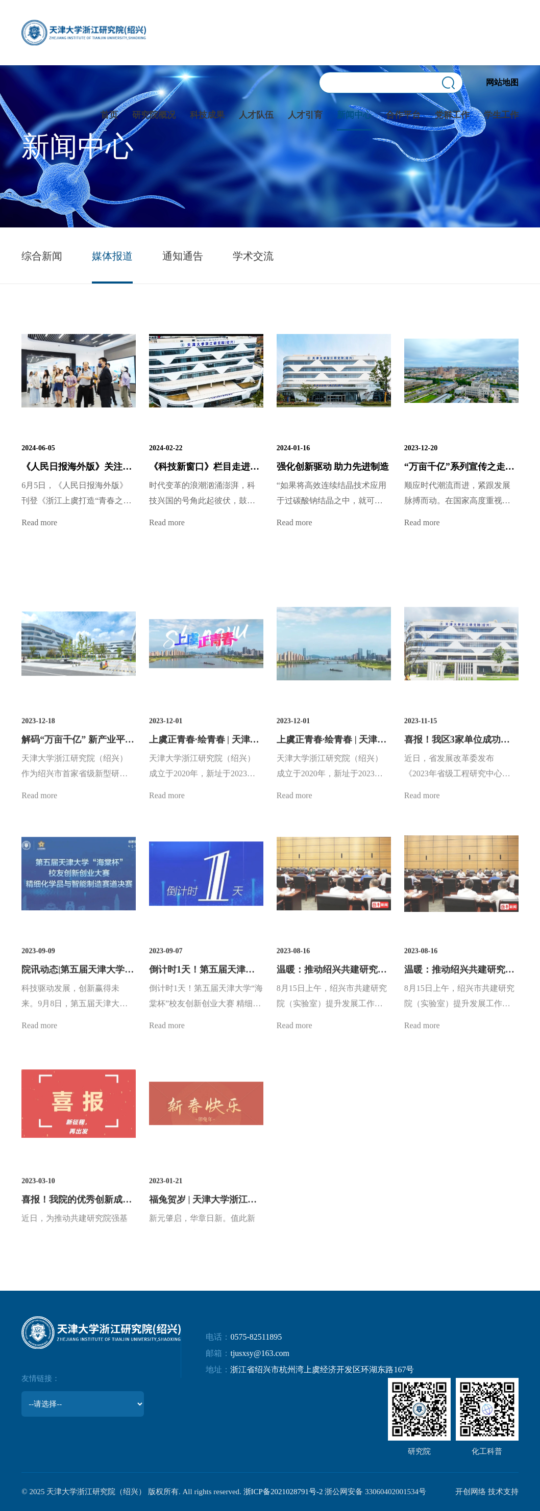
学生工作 (501, 115)
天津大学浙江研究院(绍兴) (83, 32)
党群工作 (452, 115)
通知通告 (182, 256)
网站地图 (502, 82)
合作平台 (403, 115)
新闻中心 (354, 115)
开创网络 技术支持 (487, 1492)
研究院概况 (154, 115)
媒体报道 (112, 256)
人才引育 (305, 115)
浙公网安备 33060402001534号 (375, 1492)
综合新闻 (41, 256)
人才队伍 (256, 115)
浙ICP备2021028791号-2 (283, 1492)
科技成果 (207, 115)
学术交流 (253, 256)
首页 (109, 115)
